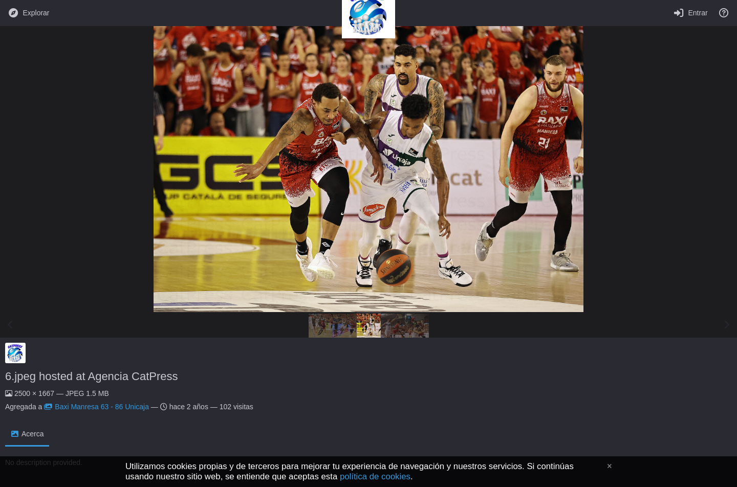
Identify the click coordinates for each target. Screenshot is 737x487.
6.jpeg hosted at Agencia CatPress (91, 376)
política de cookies (375, 476)
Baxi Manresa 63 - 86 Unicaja (96, 407)
